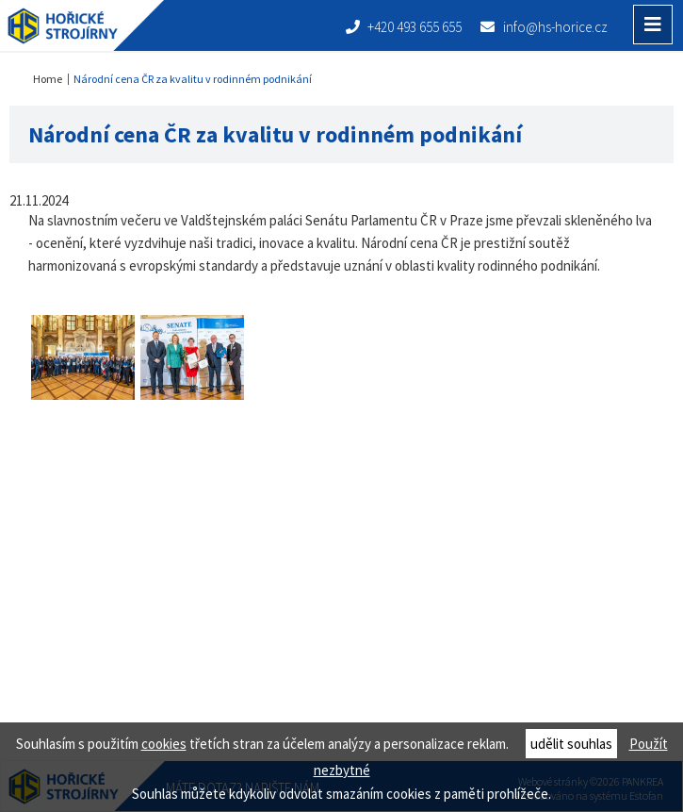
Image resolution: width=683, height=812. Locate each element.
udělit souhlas (571, 744)
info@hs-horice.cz (544, 27)
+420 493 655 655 (404, 27)
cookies (164, 744)
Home (47, 79)
